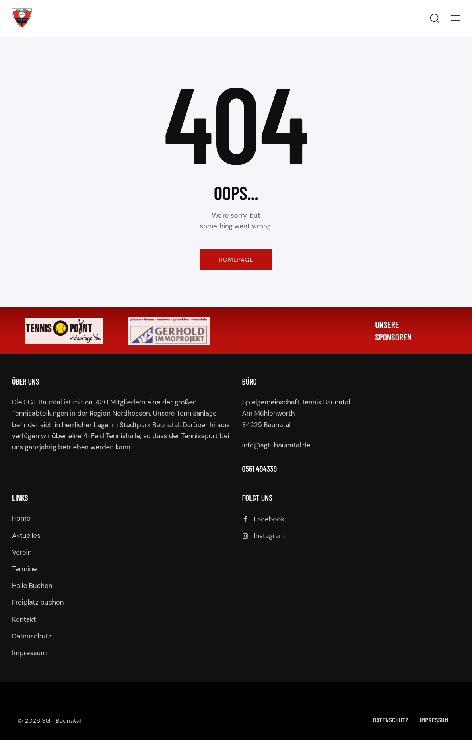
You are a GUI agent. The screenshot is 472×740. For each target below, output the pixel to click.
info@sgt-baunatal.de (276, 445)
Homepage (236, 259)
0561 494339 (259, 468)
